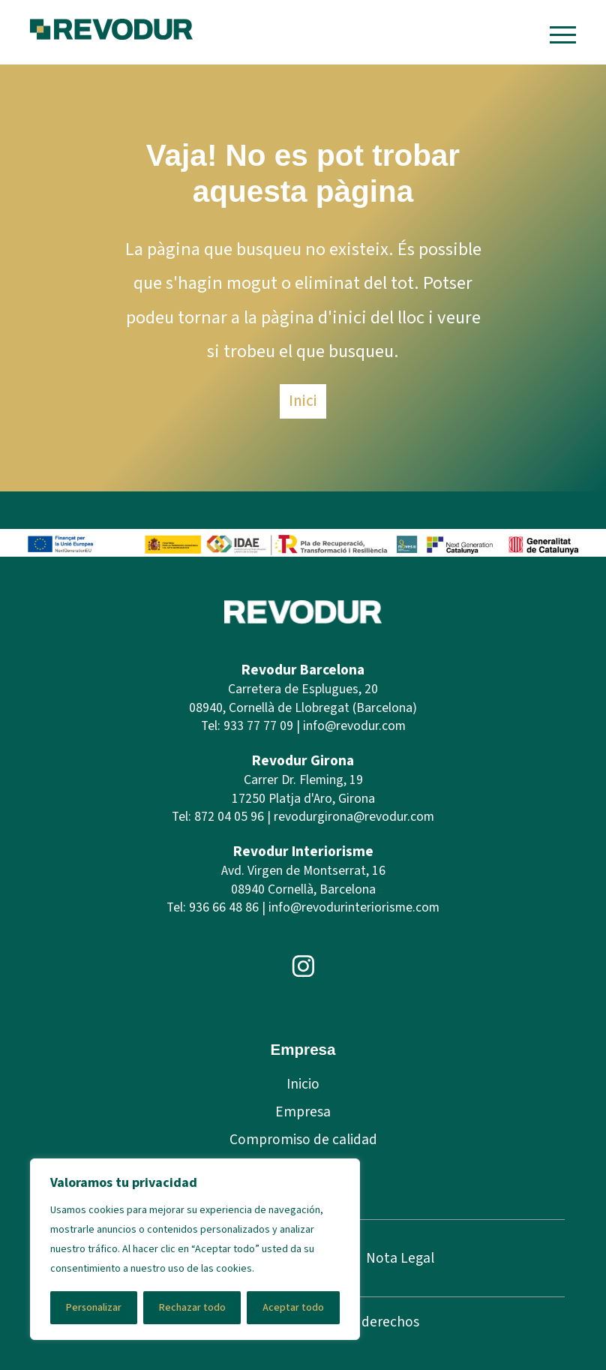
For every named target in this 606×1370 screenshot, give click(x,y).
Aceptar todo (293, 1307)
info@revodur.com (354, 726)
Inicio (303, 1084)
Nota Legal (400, 1258)
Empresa (303, 1111)
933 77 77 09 (258, 726)
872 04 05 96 (229, 816)
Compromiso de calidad (303, 1139)
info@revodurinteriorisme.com (354, 907)
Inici (303, 400)
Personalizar (94, 1307)
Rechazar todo (192, 1307)
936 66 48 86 (224, 907)
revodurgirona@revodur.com (354, 816)
